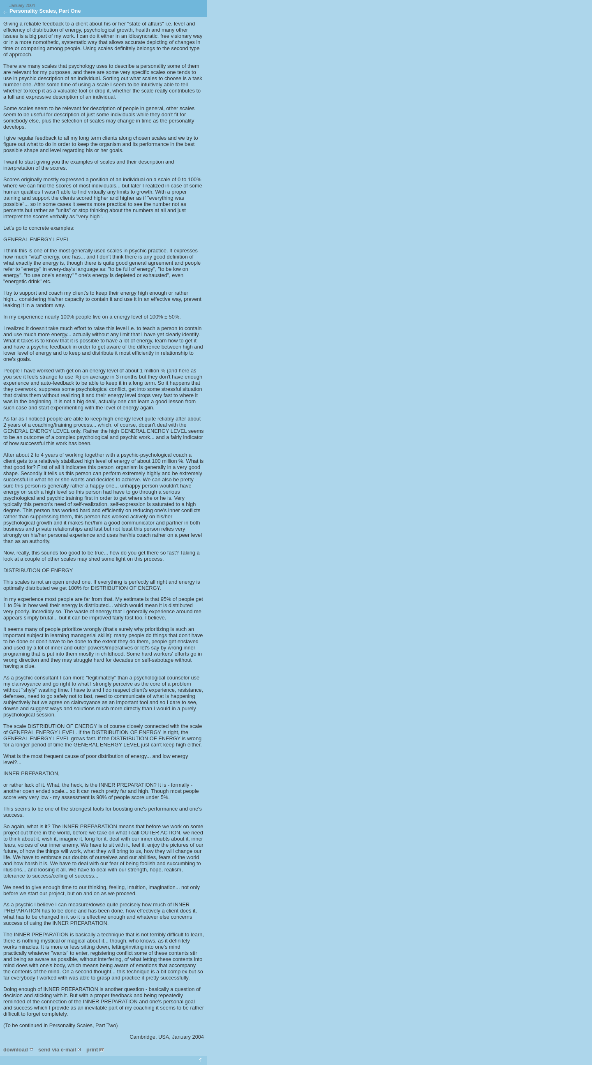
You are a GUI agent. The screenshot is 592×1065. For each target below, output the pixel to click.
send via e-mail (60, 1050)
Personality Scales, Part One (45, 8)
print (95, 1050)
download (18, 1050)
